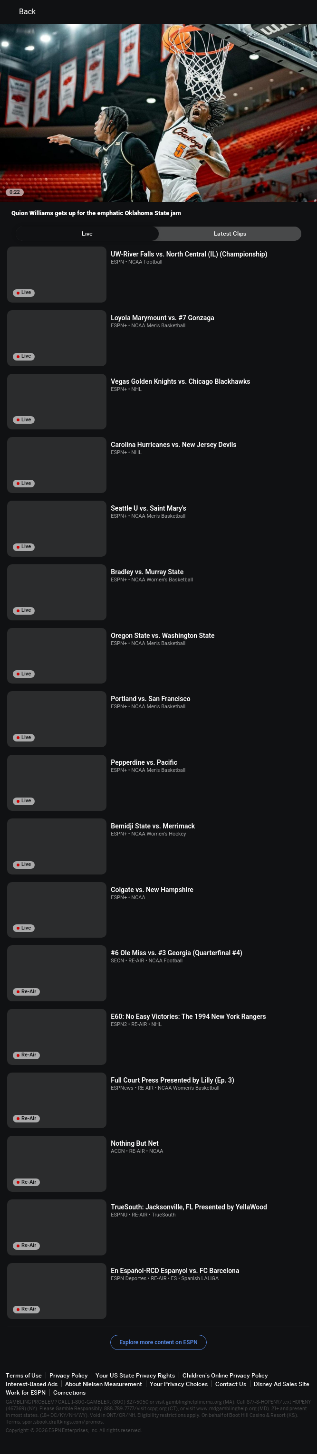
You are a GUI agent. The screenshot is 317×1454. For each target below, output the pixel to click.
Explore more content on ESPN (158, 1342)
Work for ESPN (26, 1392)
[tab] (87, 234)
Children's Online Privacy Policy (225, 1375)
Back (22, 12)
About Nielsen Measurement (103, 1383)
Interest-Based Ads (32, 1383)
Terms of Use (24, 1375)
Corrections (69, 1392)
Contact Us (230, 1383)
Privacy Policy (68, 1375)
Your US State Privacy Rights (135, 1375)
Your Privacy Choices (179, 1383)
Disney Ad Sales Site (281, 1383)
